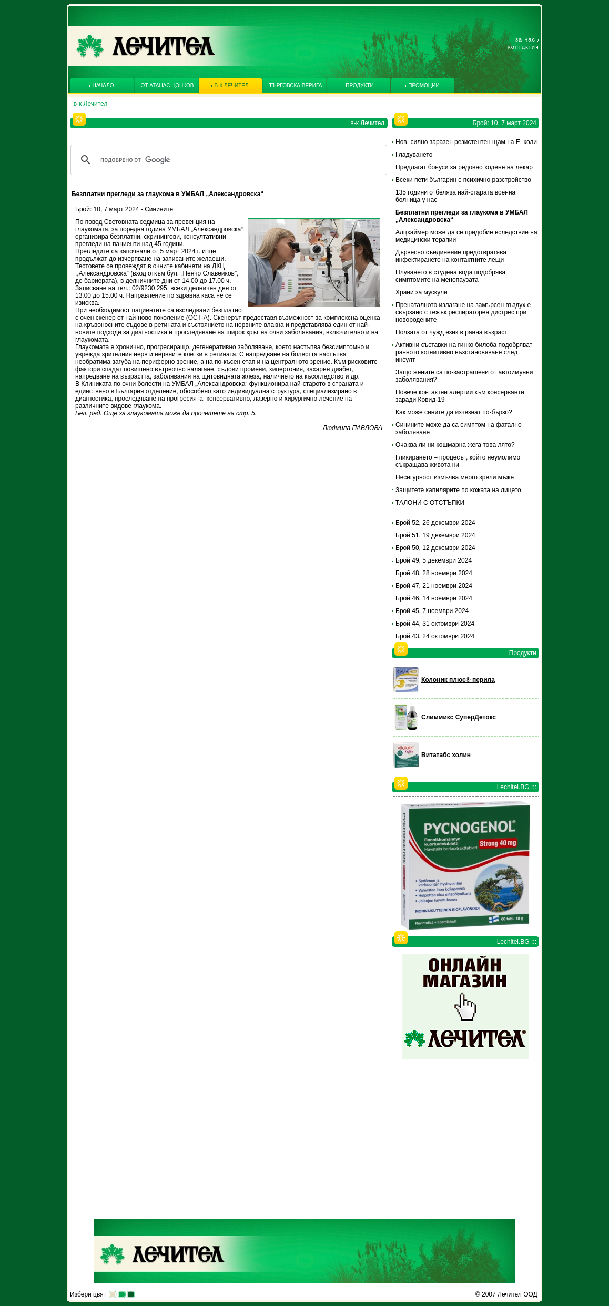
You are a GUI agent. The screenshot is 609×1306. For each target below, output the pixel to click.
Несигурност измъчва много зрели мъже (454, 477)
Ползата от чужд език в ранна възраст (451, 332)
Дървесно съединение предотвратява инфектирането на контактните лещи (450, 256)
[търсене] (227, 160)
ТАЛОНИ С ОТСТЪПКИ (429, 502)
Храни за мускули (421, 292)
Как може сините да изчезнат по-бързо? (453, 412)
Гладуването (413, 154)
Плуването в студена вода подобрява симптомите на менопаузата (450, 276)
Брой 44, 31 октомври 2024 (434, 623)
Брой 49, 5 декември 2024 (433, 560)
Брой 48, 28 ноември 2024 (433, 573)
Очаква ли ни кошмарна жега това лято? (455, 444)
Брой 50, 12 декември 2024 (435, 548)
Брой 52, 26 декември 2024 (435, 522)
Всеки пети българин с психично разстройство (463, 179)
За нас (525, 39)
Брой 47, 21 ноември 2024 (433, 585)
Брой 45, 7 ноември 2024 (432, 611)
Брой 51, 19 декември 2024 (435, 535)
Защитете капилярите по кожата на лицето (458, 490)
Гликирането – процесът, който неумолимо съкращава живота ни (457, 461)
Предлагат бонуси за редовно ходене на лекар (464, 167)
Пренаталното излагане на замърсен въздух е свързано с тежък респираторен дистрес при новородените (463, 312)
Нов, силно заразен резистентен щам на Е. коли (466, 142)
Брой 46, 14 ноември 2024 (433, 598)
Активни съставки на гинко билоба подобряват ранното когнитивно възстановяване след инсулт (463, 352)
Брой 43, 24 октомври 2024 (434, 636)
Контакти (521, 47)
